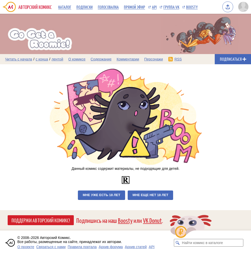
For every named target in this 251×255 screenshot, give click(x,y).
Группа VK (171, 7)
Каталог (64, 7)
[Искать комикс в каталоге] (177, 242)
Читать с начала (18, 59)
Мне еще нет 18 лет (150, 195)
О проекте (25, 247)
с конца (42, 59)
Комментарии (128, 59)
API (154, 7)
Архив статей (136, 247)
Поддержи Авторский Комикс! (40, 220)
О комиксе (76, 59)
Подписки (84, 7)
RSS (178, 59)
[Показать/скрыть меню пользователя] (243, 7)
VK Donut (152, 220)
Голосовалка (108, 7)
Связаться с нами (51, 247)
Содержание (101, 59)
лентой (57, 59)
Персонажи (153, 59)
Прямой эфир (134, 7)
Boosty (192, 7)
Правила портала (82, 247)
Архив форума (111, 247)
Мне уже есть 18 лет (101, 195)
